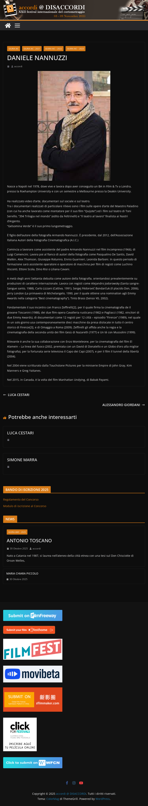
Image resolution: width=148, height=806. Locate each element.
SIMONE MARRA (22, 459)
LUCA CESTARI (16, 395)
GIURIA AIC (14, 48)
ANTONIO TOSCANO (29, 540)
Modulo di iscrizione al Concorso (24, 506)
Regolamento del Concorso (20, 499)
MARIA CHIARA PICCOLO (22, 573)
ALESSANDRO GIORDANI (123, 405)
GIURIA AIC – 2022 (53, 48)
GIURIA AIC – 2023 (75, 48)
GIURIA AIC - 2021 (32, 48)
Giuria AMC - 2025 (17, 532)
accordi (18, 66)
